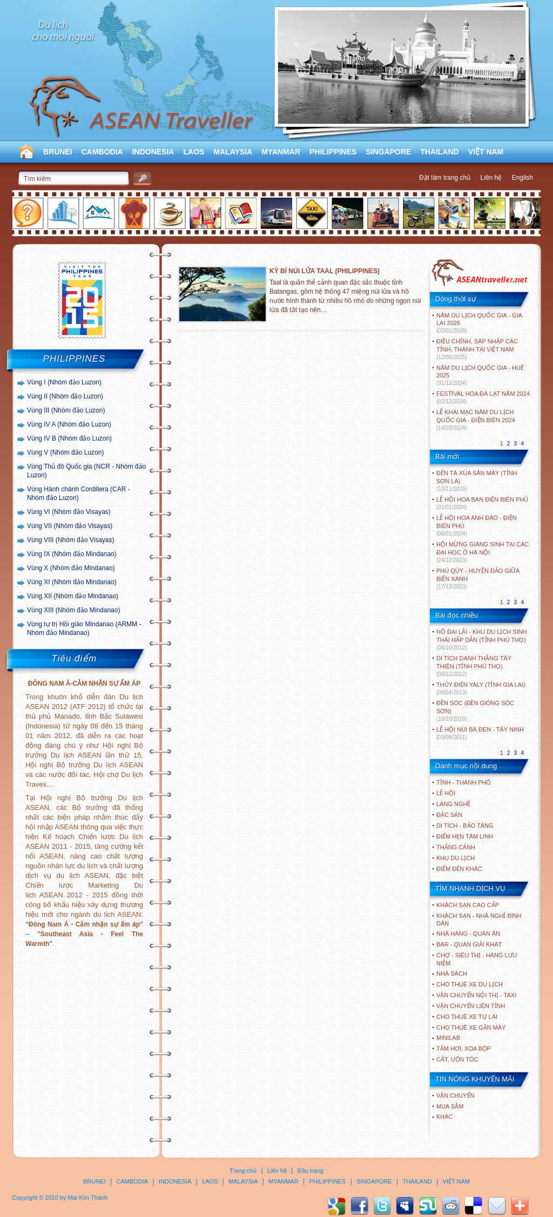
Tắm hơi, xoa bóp (463, 1048)
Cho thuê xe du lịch (469, 984)
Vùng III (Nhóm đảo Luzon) (66, 410)
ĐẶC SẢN (449, 815)
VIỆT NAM (486, 151)
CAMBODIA (102, 151)
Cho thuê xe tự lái (466, 1016)
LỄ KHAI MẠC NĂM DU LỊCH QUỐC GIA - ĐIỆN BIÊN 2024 (475, 420)
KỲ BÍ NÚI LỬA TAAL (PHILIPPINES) (324, 271)
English (522, 177)
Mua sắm (449, 1106)
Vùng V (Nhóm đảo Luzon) (65, 452)
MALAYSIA (232, 151)
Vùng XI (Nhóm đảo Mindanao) (72, 582)
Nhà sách (451, 973)
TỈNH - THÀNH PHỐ (463, 782)
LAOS (193, 151)
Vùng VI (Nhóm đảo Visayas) (69, 512)
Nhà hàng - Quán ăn (468, 933)
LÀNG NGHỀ (453, 804)
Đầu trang (310, 1170)
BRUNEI (57, 151)
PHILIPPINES (332, 151)
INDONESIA (153, 151)
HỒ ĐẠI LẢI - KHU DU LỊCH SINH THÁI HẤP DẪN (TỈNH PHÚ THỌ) (481, 639)
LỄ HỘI (445, 793)
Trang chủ (243, 1170)
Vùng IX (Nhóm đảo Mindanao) (72, 554)
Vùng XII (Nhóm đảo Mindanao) (72, 596)
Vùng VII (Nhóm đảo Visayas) (69, 526)
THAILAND (439, 151)
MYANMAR (280, 151)
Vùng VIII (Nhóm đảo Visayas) (70, 540)
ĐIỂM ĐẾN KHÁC (459, 869)
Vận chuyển (455, 1095)
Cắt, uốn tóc (457, 1059)
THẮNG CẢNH (455, 847)
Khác (444, 1116)
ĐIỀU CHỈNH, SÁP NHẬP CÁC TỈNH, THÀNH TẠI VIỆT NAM (477, 349)
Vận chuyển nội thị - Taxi (476, 995)
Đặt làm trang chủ (444, 177)
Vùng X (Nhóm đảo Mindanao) (70, 568)
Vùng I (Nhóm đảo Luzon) (64, 382)
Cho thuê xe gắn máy (470, 1027)
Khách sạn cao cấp (467, 905)
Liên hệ (491, 177)
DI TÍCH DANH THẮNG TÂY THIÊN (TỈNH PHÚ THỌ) (473, 666)
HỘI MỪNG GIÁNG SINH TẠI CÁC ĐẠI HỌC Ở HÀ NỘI (482, 552)
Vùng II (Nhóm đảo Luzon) (65, 396)
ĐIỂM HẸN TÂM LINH (464, 836)
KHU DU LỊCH (455, 858)
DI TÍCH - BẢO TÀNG (465, 825)
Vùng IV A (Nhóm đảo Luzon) (69, 424)
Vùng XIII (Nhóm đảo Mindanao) (73, 610)
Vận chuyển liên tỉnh (470, 1006)
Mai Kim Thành (88, 1197)
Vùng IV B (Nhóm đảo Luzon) (69, 438)
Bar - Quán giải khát (469, 944)
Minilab (448, 1038)
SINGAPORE (388, 151)
